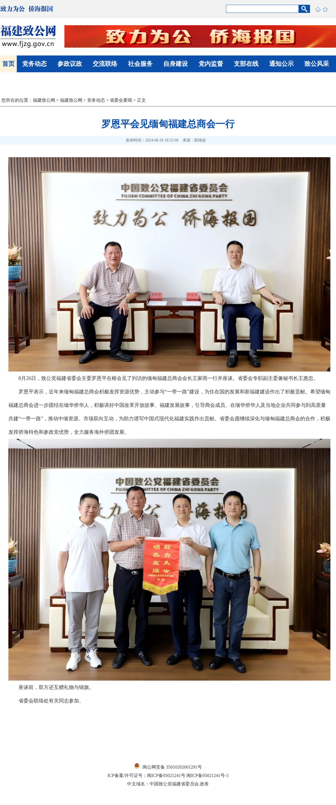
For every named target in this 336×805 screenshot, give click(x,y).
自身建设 (175, 63)
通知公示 (281, 63)
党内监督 (211, 63)
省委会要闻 (121, 100)
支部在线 (246, 63)
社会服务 (140, 63)
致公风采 (316, 63)
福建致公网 (44, 100)
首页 (8, 63)
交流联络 (105, 63)
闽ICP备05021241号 (166, 775)
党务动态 (34, 63)
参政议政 (69, 63)
